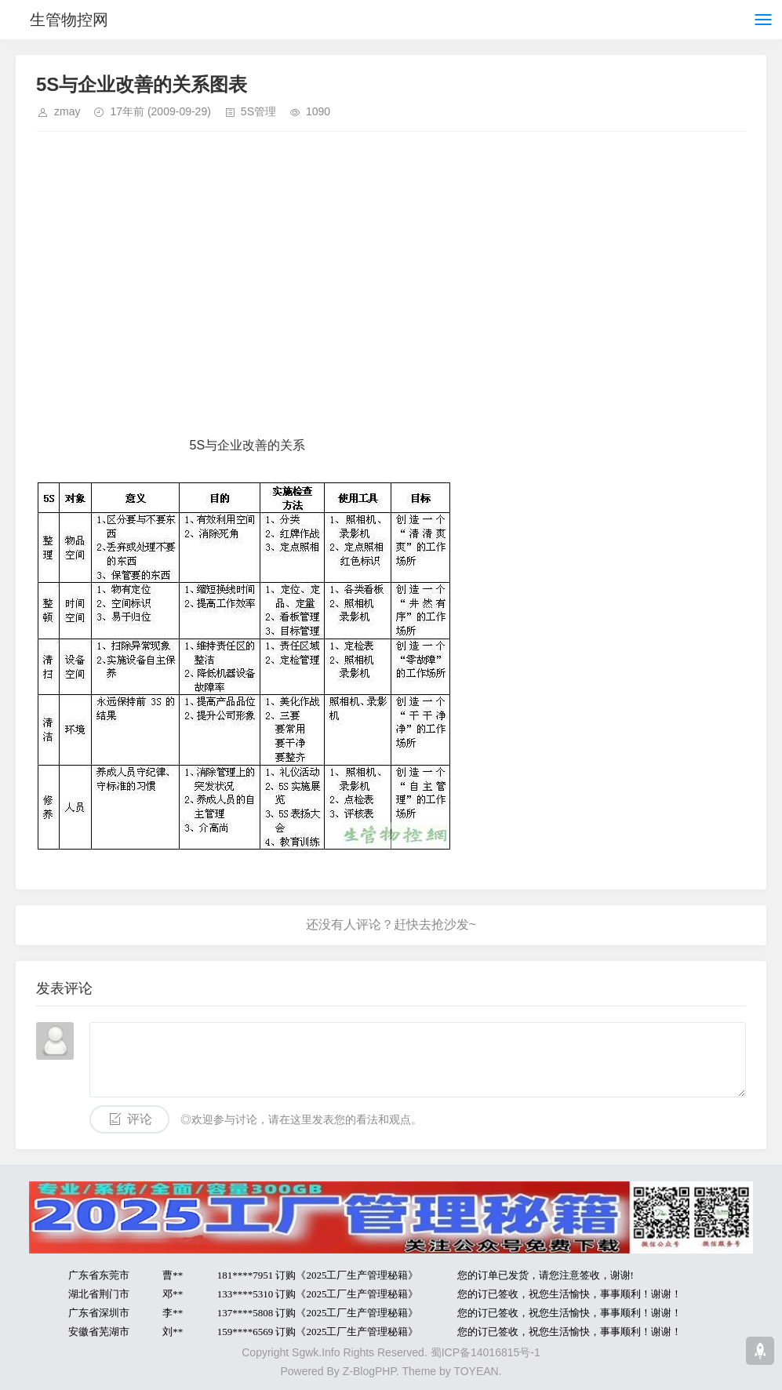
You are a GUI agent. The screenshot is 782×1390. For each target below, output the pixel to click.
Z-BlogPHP (369, 1371)
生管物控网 (69, 19)
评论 (139, 1119)
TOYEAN (475, 1371)
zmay (67, 111)
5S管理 (258, 111)
